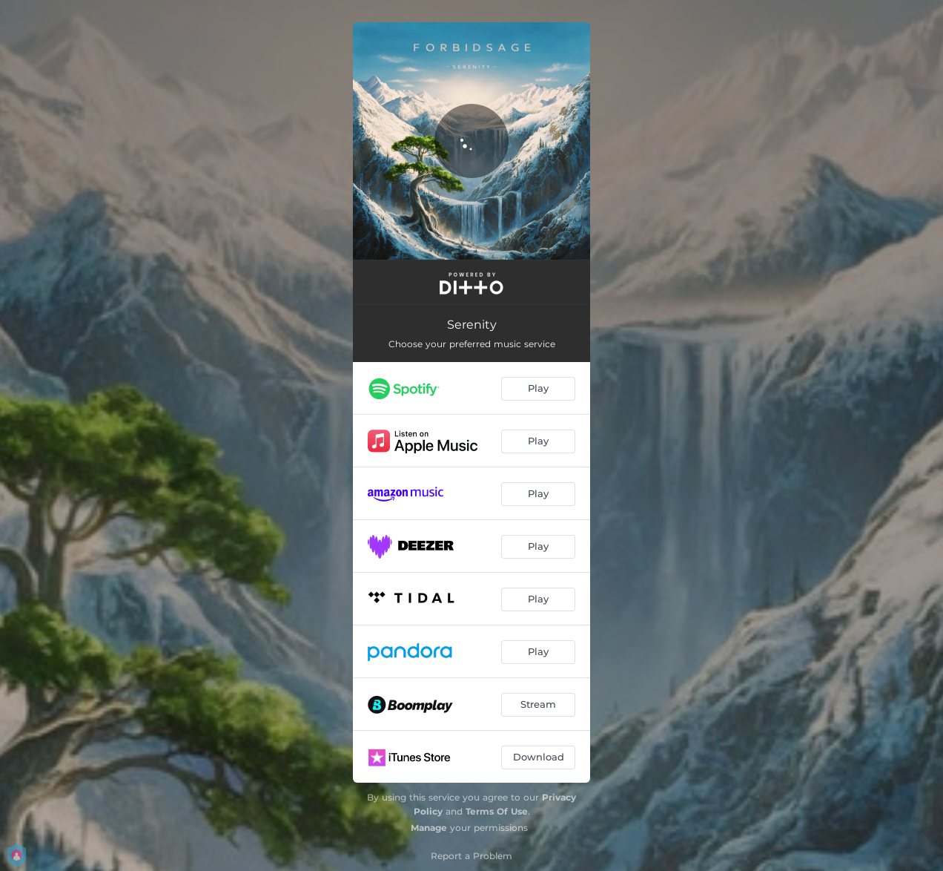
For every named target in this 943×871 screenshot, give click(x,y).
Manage (429, 827)
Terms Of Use (497, 811)
